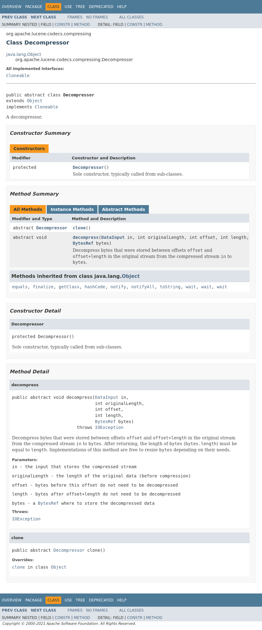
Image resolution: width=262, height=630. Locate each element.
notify (118, 286)
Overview (12, 7)
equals (20, 286)
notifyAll (143, 286)
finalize (43, 286)
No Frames (97, 17)
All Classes (131, 17)
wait (191, 286)
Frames (75, 17)
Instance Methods (71, 209)
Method (82, 24)
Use (68, 7)
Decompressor (88, 167)
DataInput (113, 237)
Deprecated (101, 7)
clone (79, 227)
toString (170, 286)
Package (33, 7)
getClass (69, 286)
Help (122, 7)
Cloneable (18, 75)
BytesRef (83, 243)
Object (34, 100)
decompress (86, 237)
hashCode (95, 286)
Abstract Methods (123, 209)
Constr (62, 24)
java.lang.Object (23, 54)
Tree (80, 7)
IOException (109, 427)
